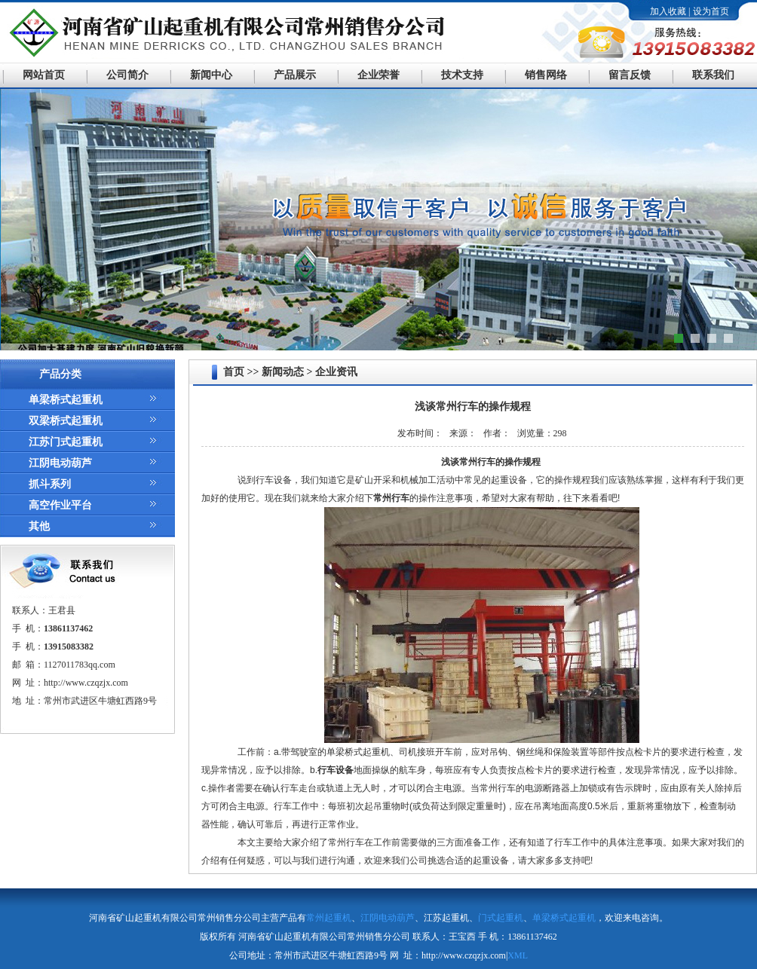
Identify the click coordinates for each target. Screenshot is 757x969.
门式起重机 (500, 917)
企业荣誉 (378, 75)
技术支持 (462, 75)
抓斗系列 (50, 484)
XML (517, 955)
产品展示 (295, 75)
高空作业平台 (60, 505)
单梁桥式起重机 (66, 399)
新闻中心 (211, 75)
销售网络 (546, 75)
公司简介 (127, 75)
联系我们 (713, 75)
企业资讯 (336, 372)
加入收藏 (668, 11)
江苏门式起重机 (66, 442)
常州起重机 (328, 917)
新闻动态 (283, 372)
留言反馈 (629, 75)
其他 (39, 526)
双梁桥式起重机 (66, 420)
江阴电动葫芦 (60, 463)
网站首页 (44, 75)
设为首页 (711, 11)
